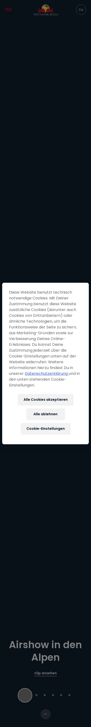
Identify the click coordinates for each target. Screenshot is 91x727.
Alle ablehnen (45, 414)
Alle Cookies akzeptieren (46, 399)
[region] (45, 363)
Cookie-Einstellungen (45, 428)
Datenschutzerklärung (47, 373)
